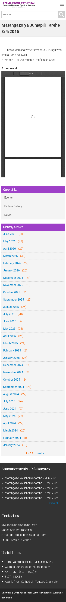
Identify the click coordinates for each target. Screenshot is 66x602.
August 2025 (11, 307)
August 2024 (11, 394)
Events (8, 197)
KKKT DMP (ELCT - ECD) (20, 571)
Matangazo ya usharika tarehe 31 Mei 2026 (31, 483)
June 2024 (9, 408)
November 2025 (13, 285)
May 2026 (9, 241)
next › (40, 453)
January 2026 (11, 270)
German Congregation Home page (27, 566)
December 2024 (13, 365)
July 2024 (9, 401)
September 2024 (13, 387)
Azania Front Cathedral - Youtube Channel (31, 581)
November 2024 (13, 372)
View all (53, 503)
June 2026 (9, 234)
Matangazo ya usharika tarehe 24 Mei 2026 (31, 488)
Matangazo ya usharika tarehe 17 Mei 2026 (31, 493)
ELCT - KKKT (13, 576)
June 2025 (9, 321)
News (7, 215)
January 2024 (11, 445)
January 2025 (11, 357)
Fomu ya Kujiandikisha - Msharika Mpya (29, 561)
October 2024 (11, 379)
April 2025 (9, 336)
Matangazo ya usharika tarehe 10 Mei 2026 (31, 498)
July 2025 (9, 314)
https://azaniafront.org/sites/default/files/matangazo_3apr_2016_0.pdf (33, 124)
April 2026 (9, 248)
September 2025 (13, 299)
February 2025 (12, 350)
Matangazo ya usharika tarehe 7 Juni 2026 (31, 478)
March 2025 (10, 343)
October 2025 (11, 292)
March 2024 (10, 430)
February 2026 (12, 263)
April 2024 (9, 423)
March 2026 (10, 256)
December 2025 (13, 277)
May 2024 (9, 416)
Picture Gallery (13, 206)
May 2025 (9, 328)
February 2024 (12, 437)
